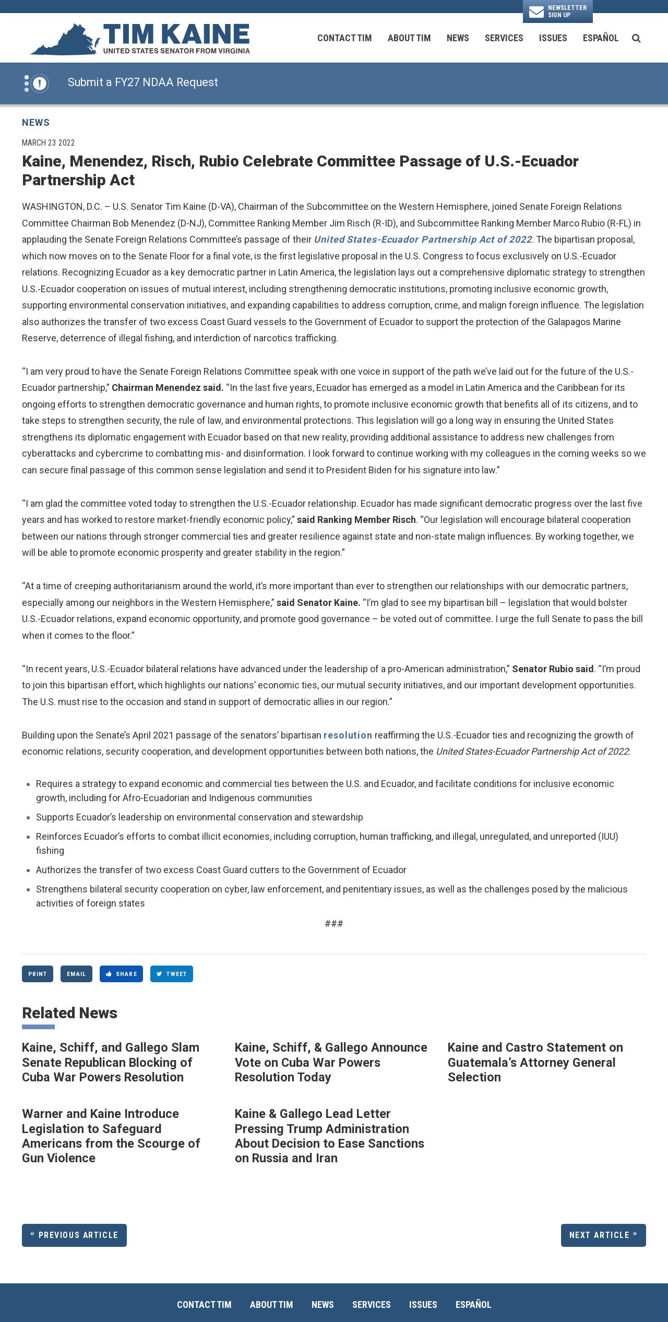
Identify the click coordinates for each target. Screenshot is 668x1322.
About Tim (409, 37)
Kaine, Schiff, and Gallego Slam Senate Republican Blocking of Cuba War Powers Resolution (110, 1062)
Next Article (599, 1235)
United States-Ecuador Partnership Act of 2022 (423, 239)
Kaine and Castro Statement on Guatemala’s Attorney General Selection (535, 1062)
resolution (348, 735)
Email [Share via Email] (76, 974)
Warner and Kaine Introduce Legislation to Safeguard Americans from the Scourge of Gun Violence (111, 1135)
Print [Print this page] (37, 974)
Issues (553, 37)
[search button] (636, 38)
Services (504, 37)
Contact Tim (344, 37)
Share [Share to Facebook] (121, 974)
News (458, 37)
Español (601, 37)
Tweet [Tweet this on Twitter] (172, 974)
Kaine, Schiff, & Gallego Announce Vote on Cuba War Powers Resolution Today (331, 1062)
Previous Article (78, 1235)
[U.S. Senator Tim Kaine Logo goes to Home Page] (139, 38)
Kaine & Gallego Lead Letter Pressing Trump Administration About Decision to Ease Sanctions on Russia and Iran (329, 1135)
